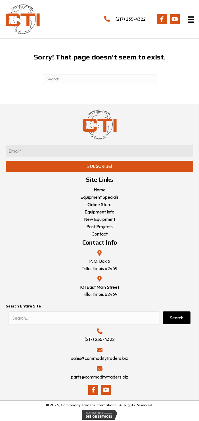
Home (100, 190)
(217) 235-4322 (131, 19)
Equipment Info (99, 212)
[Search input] (84, 317)
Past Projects (99, 226)
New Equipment (99, 219)
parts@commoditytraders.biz (99, 377)
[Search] (99, 79)
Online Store (99, 204)
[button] (162, 19)
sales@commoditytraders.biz (99, 358)
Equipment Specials (99, 197)
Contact (99, 234)
